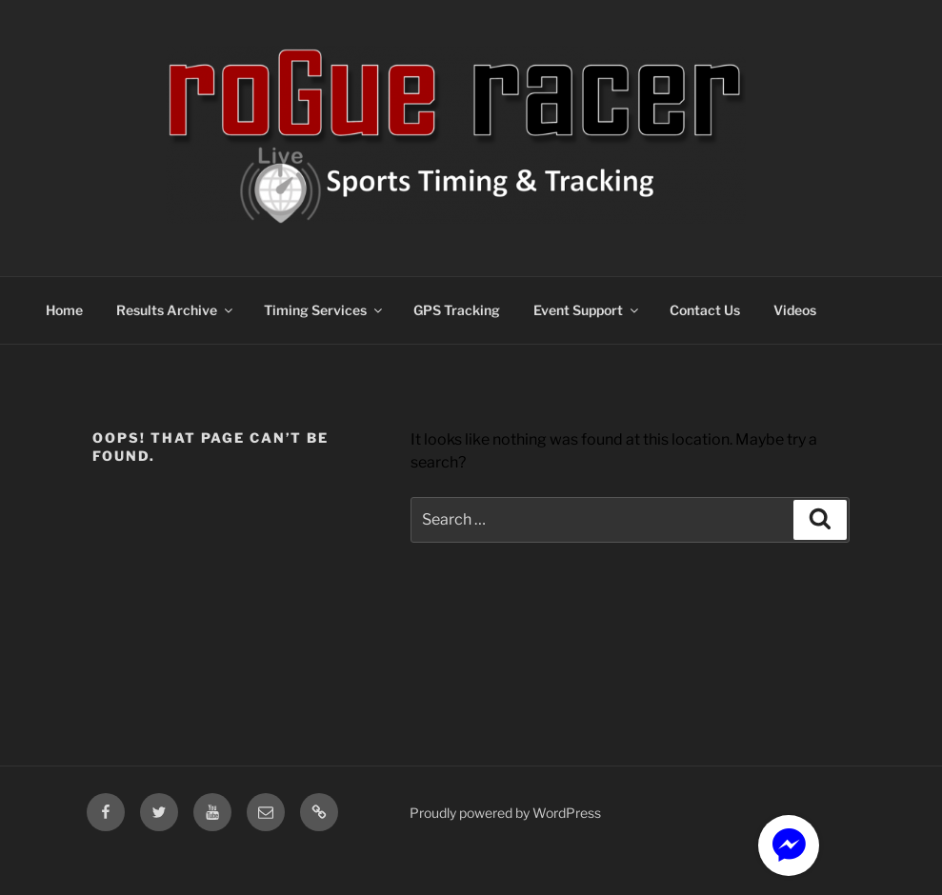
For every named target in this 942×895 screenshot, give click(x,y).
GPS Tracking (456, 310)
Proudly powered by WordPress (505, 813)
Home (64, 310)
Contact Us (705, 310)
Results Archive (175, 310)
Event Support (587, 310)
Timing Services (324, 310)
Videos (794, 310)
